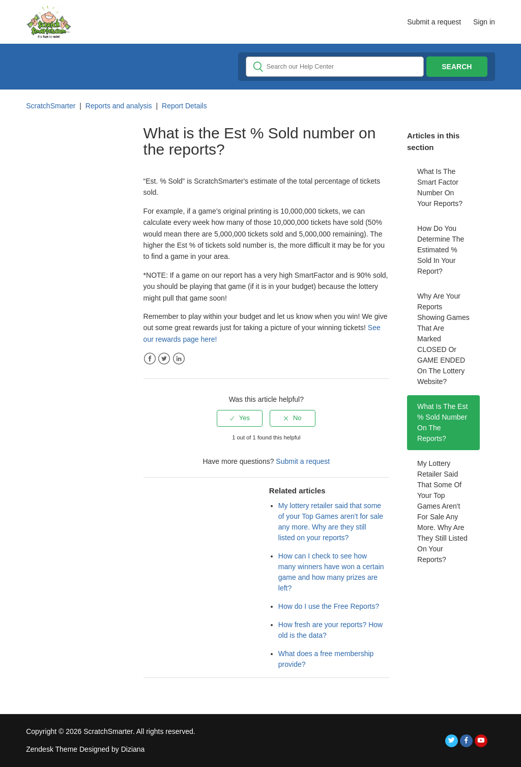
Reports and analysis (118, 106)
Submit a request (434, 22)
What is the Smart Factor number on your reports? (439, 187)
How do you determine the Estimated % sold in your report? (440, 249)
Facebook (149, 358)
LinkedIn (178, 358)
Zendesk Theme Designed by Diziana (85, 749)
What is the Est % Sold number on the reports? (442, 422)
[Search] (335, 66)
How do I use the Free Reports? (328, 606)
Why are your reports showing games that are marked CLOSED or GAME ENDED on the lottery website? (443, 339)
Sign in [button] (484, 22)
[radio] (240, 418)
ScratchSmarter (50, 106)
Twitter (164, 358)
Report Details (184, 106)
